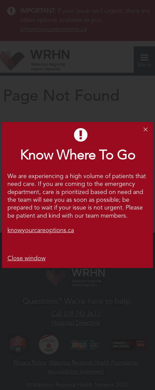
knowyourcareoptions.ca (40, 230)
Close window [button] (26, 258)
